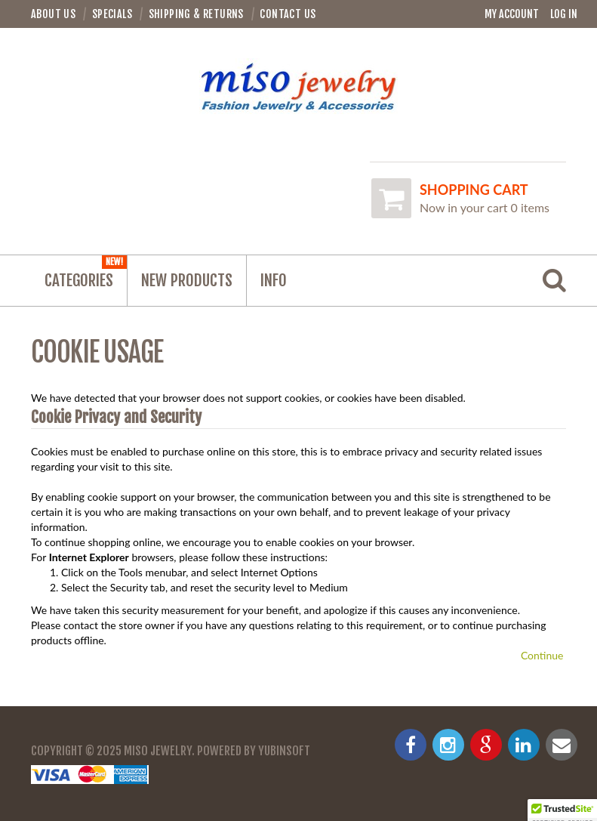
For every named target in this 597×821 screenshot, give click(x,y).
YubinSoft (284, 750)
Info (273, 280)
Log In (563, 14)
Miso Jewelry (158, 750)
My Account (512, 14)
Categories (86, 272)
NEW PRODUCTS (186, 280)
